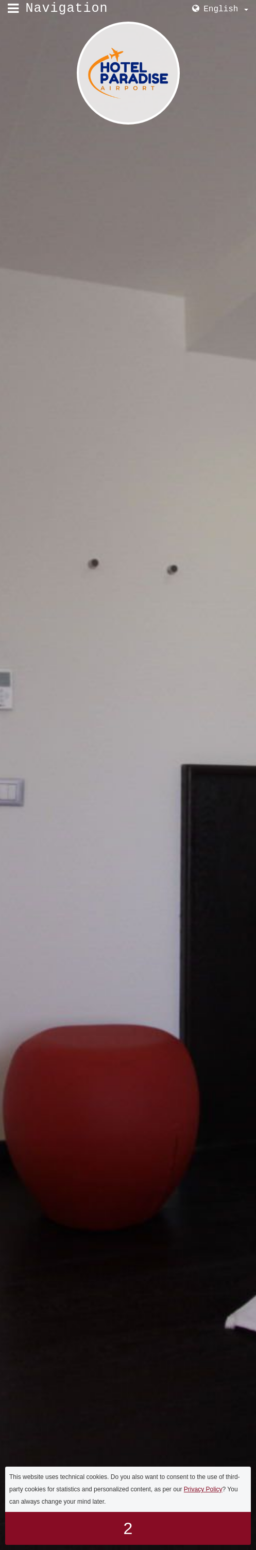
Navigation (67, 8)
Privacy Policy (203, 1489)
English (225, 9)
